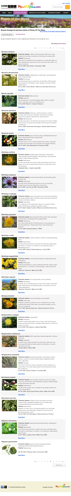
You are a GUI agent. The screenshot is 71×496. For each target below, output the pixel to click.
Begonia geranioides (9, 448)
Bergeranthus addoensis (10, 339)
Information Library (54, 13)
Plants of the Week (20, 13)
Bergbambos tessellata (9, 360)
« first (35, 48)
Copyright (45, 487)
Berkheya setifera (7, 154)
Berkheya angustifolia (9, 260)
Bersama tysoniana (8, 112)
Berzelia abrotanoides (9, 73)
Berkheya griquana (8, 217)
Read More (21, 69)
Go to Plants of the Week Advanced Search (53, 34)
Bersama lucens (7, 135)
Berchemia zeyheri (8, 383)
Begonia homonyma (8, 427)
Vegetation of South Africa (37, 13)
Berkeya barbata (7, 300)
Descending (62, 43)
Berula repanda (6, 94)
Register (68, 3)
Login (63, 3)
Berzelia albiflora (7, 52)
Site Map (50, 487)
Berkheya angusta (8, 281)
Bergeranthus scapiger (9, 320)
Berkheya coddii (7, 239)
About (10, 13)
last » (63, 48)
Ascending (54, 43)
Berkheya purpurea (8, 177)
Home (3, 13)
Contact (65, 13)
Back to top (59, 472)
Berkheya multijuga (8, 196)
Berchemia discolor (8, 404)
